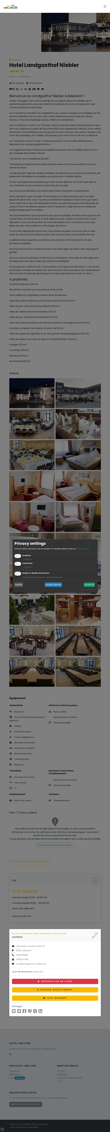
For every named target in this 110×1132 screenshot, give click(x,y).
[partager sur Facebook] (24, 1011)
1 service (27, 559)
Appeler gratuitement (55, 990)
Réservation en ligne (55, 981)
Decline (18, 584)
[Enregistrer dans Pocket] (30, 1011)
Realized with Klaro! (87, 589)
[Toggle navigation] (105, 6)
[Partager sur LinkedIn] (40, 1011)
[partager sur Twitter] (19, 1011)
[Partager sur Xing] (35, 1011)
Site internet (55, 998)
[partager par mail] (14, 1011)
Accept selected (53, 584)
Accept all (89, 584)
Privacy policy (83, 548)
